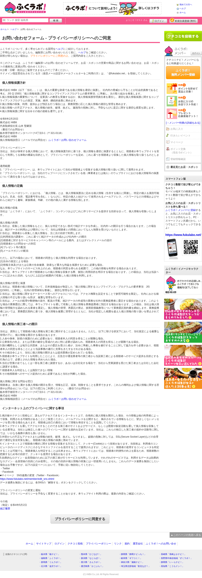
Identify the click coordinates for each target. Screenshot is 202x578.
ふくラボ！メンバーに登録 (180, 210)
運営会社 (138, 543)
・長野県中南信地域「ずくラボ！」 (176, 558)
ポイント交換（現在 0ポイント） (181, 151)
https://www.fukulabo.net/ (183, 235)
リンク (118, 543)
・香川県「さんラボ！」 (90, 562)
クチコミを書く (183, 36)
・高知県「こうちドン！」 (171, 566)
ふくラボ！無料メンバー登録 (183, 72)
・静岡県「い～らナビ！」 (171, 562)
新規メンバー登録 (183, 20)
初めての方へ (185, 4)
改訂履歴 (5, 508)
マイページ (176, 142)
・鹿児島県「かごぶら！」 (91, 566)
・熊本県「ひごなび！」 (90, 554)
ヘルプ (182, 8)
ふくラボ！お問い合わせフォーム (67, 140)
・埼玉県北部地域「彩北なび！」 (134, 566)
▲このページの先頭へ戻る (186, 535)
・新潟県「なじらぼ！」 (90, 558)
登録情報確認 (178, 159)
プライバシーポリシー (98, 543)
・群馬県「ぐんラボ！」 (50, 562)
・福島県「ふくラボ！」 (50, 558)
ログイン (158, 20)
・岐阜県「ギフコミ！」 (130, 558)
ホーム (182, 12)
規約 (127, 543)
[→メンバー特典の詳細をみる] (183, 122)
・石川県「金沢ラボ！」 (50, 566)
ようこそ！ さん (137, 20)
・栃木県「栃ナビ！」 (49, 554)
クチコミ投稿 (75, 543)
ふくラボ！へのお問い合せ (161, 543)
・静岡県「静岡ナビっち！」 (132, 554)
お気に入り (176, 128)
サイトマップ (43, 543)
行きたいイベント (180, 135)
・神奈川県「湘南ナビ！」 (131, 562)
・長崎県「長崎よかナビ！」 (172, 554)
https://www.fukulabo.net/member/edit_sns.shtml (27, 478)
